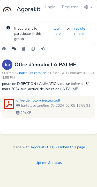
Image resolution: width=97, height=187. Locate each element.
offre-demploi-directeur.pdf (38, 100)
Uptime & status (48, 163)
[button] (88, 7)
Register (70, 7)
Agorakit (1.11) (42, 147)
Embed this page (71, 147)
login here (58, 31)
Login (50, 7)
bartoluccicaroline (32, 73)
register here (79, 31)
